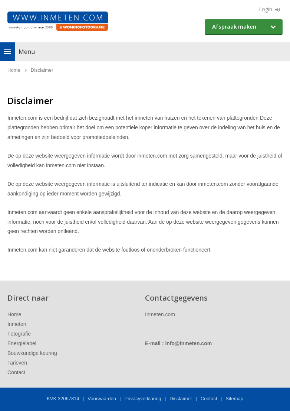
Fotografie (19, 334)
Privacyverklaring (143, 398)
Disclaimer (180, 398)
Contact (16, 372)
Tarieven (17, 363)
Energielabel (21, 343)
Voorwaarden (102, 398)
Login (265, 9)
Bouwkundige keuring (32, 353)
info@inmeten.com (188, 343)
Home (14, 314)
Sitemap (234, 398)
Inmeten (16, 324)
